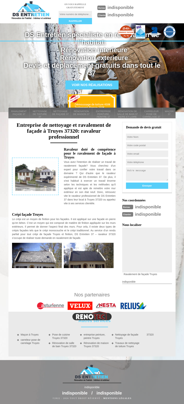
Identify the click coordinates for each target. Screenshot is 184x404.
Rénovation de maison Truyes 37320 (96, 344)
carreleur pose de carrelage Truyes (30, 341)
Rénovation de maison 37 (81, 112)
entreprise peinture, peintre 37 (103, 114)
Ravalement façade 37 (19, 112)
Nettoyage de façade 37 (60, 112)
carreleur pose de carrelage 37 (151, 114)
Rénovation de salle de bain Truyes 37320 (64, 344)
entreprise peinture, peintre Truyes (94, 336)
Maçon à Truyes (30, 334)
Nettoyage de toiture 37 (40, 114)
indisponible (121, 7)
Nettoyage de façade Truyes (126, 336)
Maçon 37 (169, 112)
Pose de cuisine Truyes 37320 (61, 336)
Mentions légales (117, 398)
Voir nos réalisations (92, 85)
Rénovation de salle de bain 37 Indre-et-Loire (127, 114)
